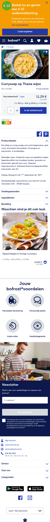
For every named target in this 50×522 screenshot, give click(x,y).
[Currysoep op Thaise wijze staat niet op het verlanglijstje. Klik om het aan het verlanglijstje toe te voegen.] (46, 51)
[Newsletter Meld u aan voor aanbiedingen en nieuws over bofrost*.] (25, 408)
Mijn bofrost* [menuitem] (8, 440)
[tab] (31, 40)
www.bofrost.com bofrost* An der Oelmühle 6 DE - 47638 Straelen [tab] (23, 182)
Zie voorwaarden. (20, 25)
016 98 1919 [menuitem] (8, 453)
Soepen (11, 47)
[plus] (17, 110)
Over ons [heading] (24, 470)
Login (22, 96)
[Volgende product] (46, 214)
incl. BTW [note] (39, 264)
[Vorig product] (4, 214)
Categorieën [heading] (24, 477)
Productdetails (42, 89)
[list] (25, 319)
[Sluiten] (47, 2)
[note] (25, 256)
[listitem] (12, 305)
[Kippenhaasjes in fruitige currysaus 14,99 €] (25, 241)
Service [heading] (24, 463)
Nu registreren (25, 412)
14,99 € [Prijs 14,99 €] (38, 262)
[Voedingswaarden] (7, 122)
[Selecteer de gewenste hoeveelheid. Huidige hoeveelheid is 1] (10, 110)
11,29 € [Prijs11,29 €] (41, 97)
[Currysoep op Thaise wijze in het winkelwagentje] (33, 110)
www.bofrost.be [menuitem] (10, 445)
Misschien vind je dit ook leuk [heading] (23, 209)
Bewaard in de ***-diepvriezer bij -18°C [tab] (21, 175)
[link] (14, 40)
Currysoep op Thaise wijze (21, 84)
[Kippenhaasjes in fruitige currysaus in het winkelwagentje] (45, 262)
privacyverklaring (27, 426)
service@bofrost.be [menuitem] (11, 449)
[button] (5, 40)
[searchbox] (25, 41)
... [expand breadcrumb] (5, 47)
